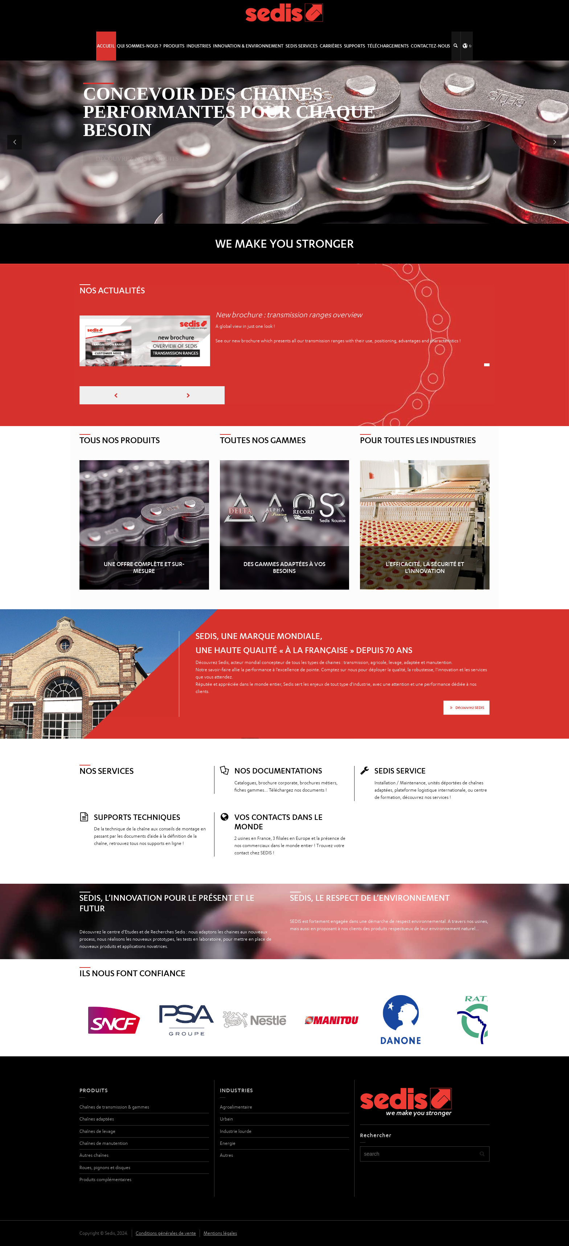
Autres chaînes (94, 1155)
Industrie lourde (235, 1131)
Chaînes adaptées (96, 1119)
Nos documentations (278, 770)
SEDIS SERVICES (302, 46)
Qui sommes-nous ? (139, 46)
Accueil (106, 46)
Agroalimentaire (236, 1107)
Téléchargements (388, 46)
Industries (199, 46)
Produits (173, 46)
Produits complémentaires (105, 1179)
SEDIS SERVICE (400, 770)
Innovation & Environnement (248, 46)
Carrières (331, 46)
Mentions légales (220, 1233)
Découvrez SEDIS (466, 708)
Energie (228, 1143)
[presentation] (115, 395)
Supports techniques (137, 817)
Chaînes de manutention (103, 1143)
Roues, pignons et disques (104, 1167)
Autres (226, 1155)
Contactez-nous (430, 46)
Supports (354, 46)
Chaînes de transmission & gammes (114, 1107)
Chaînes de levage (97, 1131)
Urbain (226, 1119)
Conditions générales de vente (166, 1233)
